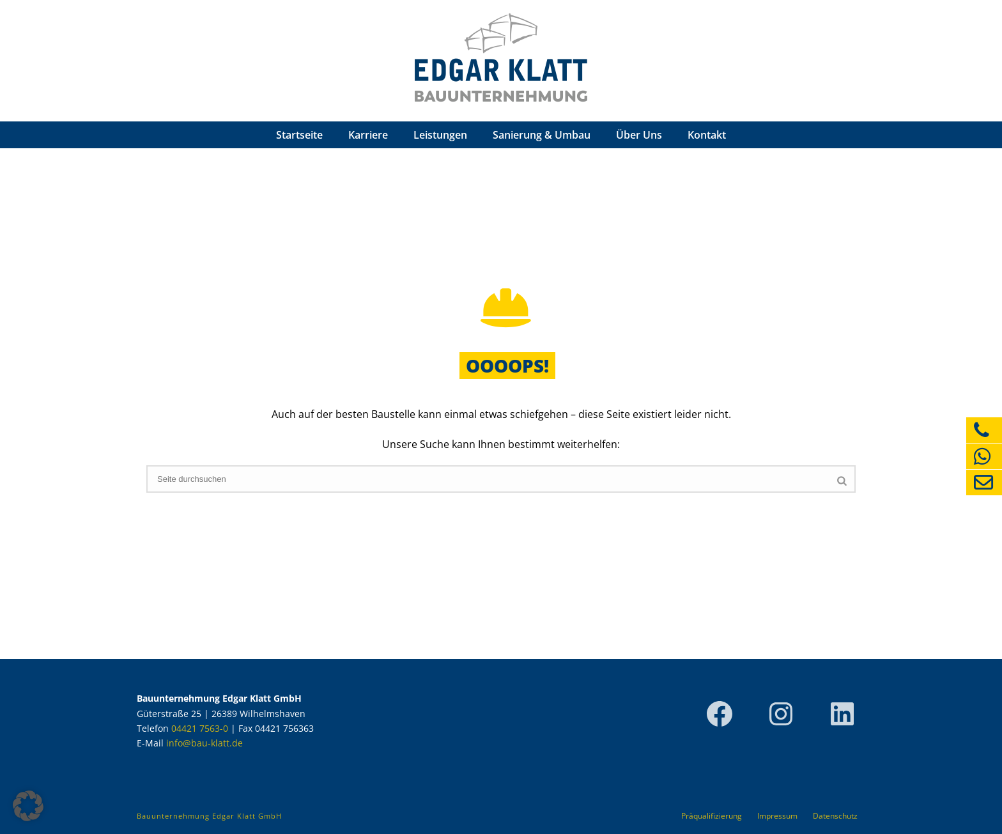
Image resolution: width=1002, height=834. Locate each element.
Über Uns (639, 135)
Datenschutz (835, 816)
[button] (28, 806)
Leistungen (440, 135)
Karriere (368, 135)
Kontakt (707, 135)
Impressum (777, 816)
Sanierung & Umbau (541, 135)
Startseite (299, 135)
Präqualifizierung (711, 816)
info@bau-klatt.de (204, 743)
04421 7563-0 (199, 728)
